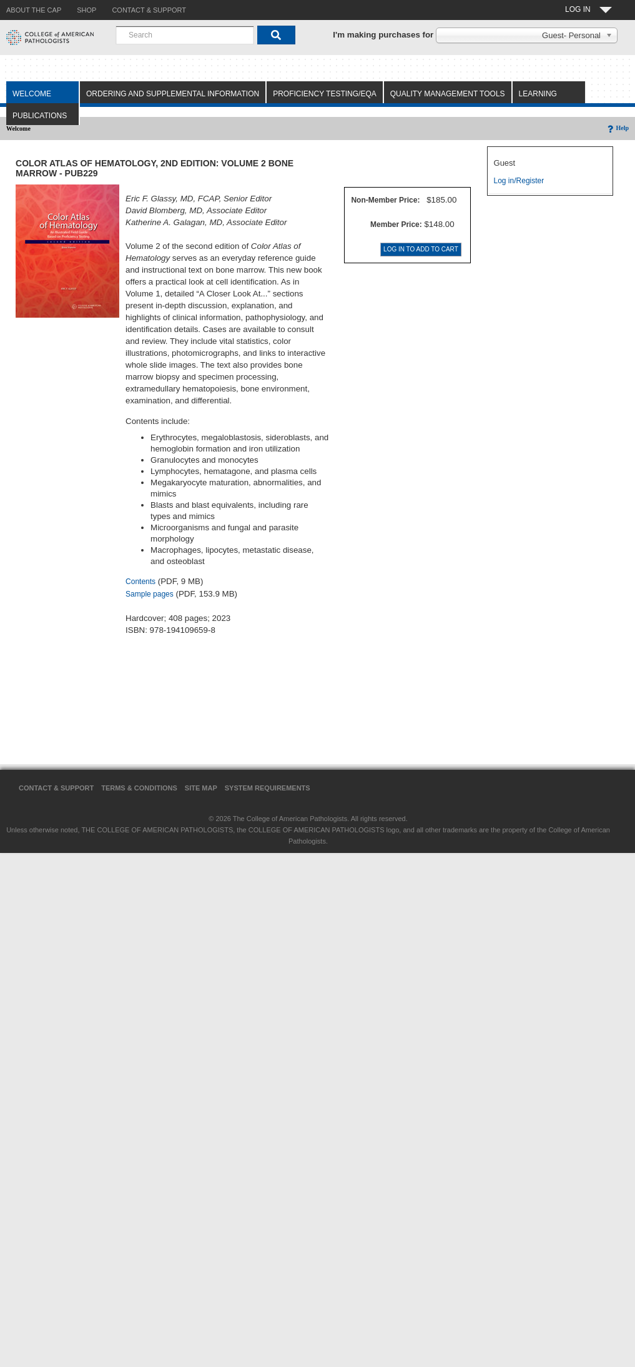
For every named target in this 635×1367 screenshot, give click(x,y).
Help (617, 127)
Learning (538, 93)
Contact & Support (56, 788)
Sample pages (150, 594)
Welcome (31, 93)
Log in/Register (519, 180)
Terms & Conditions (139, 788)
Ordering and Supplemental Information (172, 93)
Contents (140, 581)
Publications (39, 115)
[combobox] (185, 35)
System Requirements (267, 788)
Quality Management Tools (447, 93)
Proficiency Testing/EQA (325, 93)
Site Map (201, 788)
